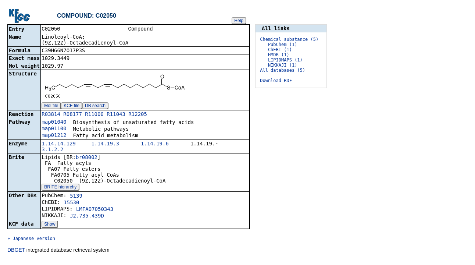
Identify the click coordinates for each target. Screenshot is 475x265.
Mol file (51, 106)
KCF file (71, 106)
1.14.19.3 (105, 144)
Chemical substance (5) (289, 39)
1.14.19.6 (155, 144)
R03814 (51, 115)
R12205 (137, 115)
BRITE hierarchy (60, 187)
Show (49, 224)
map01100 (54, 129)
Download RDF (276, 80)
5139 (76, 196)
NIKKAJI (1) (282, 65)
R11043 (116, 115)
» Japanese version (31, 239)
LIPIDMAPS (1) (285, 60)
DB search (95, 106)
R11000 (94, 115)
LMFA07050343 (94, 210)
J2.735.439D (87, 216)
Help (238, 20)
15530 (71, 203)
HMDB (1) (278, 54)
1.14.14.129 (59, 144)
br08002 (86, 158)
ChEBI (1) (280, 49)
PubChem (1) (282, 44)
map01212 (54, 136)
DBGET (16, 251)
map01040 (54, 123)
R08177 (72, 115)
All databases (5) (282, 70)
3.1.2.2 (52, 150)
